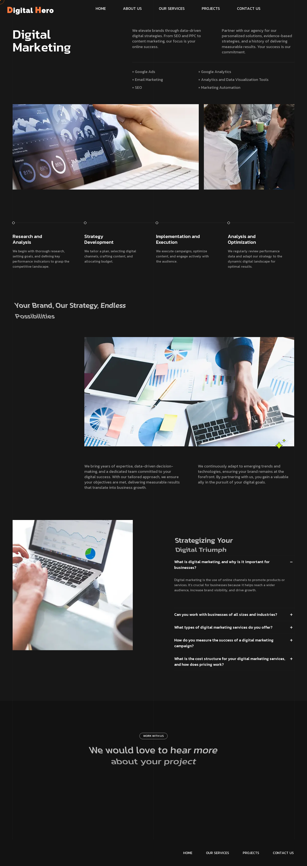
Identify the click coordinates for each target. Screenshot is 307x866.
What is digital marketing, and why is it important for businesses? (222, 564)
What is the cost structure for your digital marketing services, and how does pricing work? (229, 661)
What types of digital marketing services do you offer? (223, 627)
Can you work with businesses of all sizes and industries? (225, 614)
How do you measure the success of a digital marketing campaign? (223, 643)
